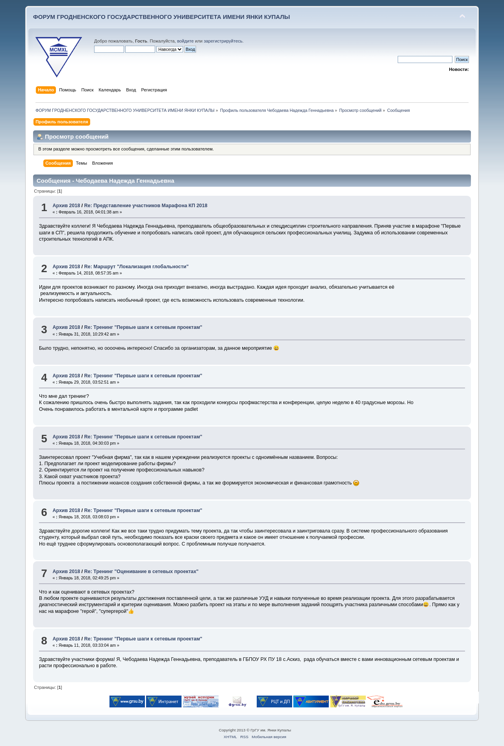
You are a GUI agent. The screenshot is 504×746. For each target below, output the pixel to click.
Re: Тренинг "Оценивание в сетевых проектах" (141, 571)
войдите (185, 41)
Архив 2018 (66, 205)
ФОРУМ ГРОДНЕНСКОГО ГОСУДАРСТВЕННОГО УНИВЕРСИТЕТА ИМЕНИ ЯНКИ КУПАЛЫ (161, 16)
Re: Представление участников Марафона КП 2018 (146, 205)
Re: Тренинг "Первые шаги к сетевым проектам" (143, 327)
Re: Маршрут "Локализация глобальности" (136, 266)
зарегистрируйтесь (223, 41)
